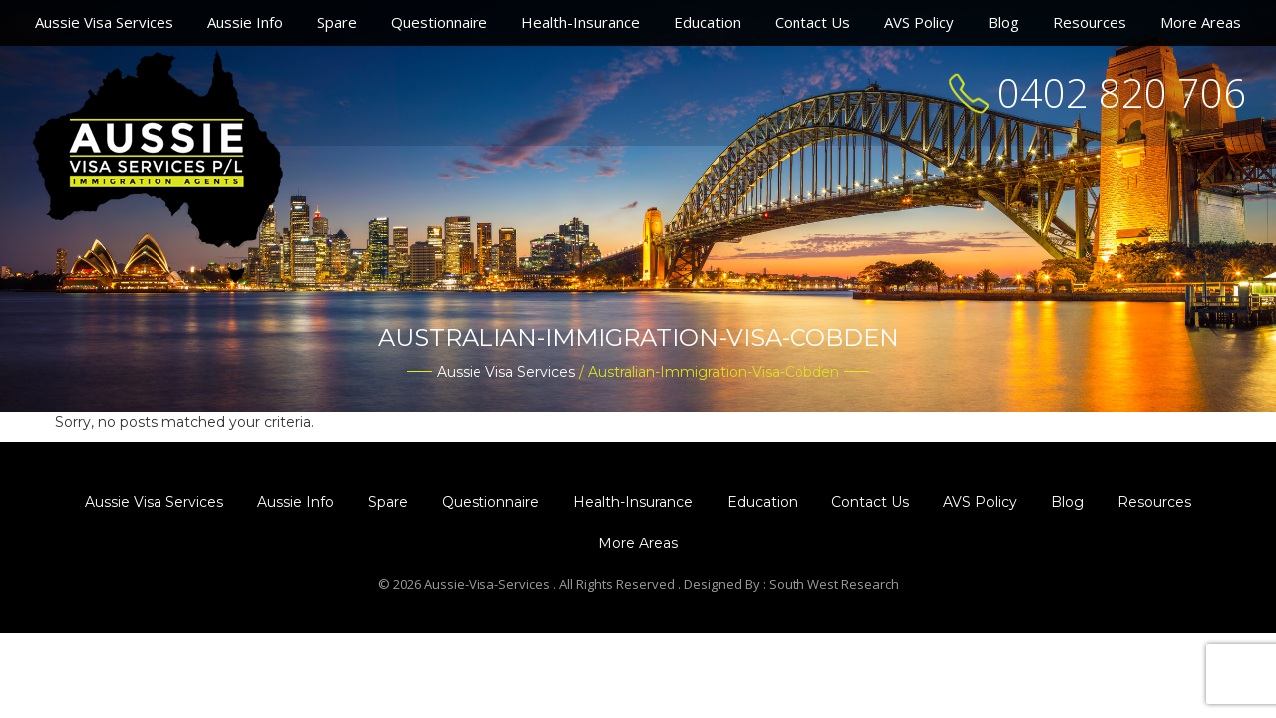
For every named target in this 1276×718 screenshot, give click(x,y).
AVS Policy (919, 22)
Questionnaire (439, 22)
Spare (337, 22)
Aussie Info (245, 22)
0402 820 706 (1121, 92)
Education (707, 22)
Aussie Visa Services (104, 22)
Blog (1003, 22)
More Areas (1200, 22)
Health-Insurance (580, 22)
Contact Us (812, 22)
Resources (1089, 22)
